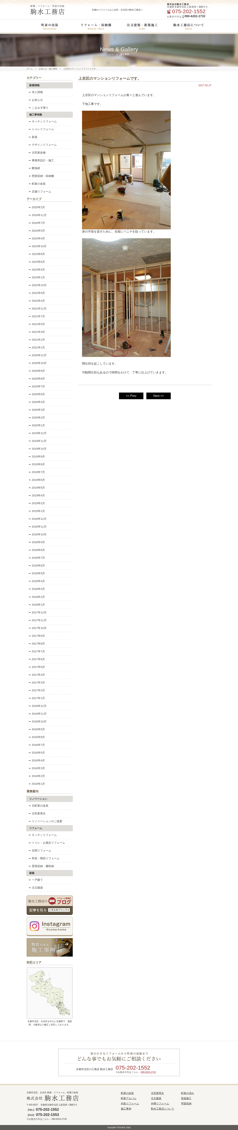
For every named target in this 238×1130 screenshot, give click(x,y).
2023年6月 (37, 261)
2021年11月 (38, 308)
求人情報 (36, 92)
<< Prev (131, 395)
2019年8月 (37, 464)
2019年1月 (37, 511)
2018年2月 (37, 596)
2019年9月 (37, 456)
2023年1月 (37, 277)
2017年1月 (37, 698)
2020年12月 (38, 355)
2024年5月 (37, 230)
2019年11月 (38, 440)
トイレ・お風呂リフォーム (47, 842)
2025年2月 (37, 207)
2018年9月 (37, 542)
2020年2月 (37, 417)
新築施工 (186, 1098)
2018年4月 (37, 581)
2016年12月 (38, 705)
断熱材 (34, 168)
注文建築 (36, 887)
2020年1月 (37, 425)
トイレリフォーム (41, 129)
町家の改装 (37, 183)
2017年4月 (37, 674)
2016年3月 (37, 768)
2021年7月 (37, 316)
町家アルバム (128, 1098)
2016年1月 (37, 783)
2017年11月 (38, 620)
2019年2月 (37, 503)
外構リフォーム (160, 1103)
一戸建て (36, 879)
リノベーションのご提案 (45, 821)
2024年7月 (37, 222)
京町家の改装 (38, 805)
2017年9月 (37, 635)
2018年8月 (37, 549)
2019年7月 (37, 472)
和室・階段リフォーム (44, 858)
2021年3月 (37, 331)
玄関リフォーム (40, 850)
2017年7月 (37, 651)
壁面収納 (186, 1103)
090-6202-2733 (148, 1072)
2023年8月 (37, 254)
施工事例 (126, 1108)
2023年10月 (38, 246)
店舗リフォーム (40, 191)
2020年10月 (38, 363)
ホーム (30, 69)
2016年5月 (37, 752)
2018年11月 (38, 526)
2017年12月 (38, 612)
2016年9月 (37, 729)
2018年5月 (37, 573)
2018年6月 (37, 565)
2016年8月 (37, 737)
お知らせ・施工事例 (48, 69)
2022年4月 (37, 300)
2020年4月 (37, 401)
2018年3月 (37, 588)
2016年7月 (37, 744)
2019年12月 (38, 433)
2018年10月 (38, 534)
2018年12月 (38, 518)
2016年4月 (37, 760)
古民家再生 (37, 813)
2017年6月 (37, 659)
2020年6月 (37, 394)
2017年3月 (37, 682)
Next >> (158, 395)
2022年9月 (37, 292)
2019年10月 (38, 448)
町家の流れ (187, 1093)
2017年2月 (37, 690)
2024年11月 (38, 215)
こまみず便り (38, 107)
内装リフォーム (130, 1103)
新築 (33, 137)
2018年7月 (37, 557)
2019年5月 (37, 487)
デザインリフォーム (43, 144)
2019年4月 (37, 495)
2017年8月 (37, 643)
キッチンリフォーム (43, 121)
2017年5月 (37, 666)
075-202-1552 (133, 1068)
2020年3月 (37, 409)
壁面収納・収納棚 (41, 175)
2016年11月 (38, 713)
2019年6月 (37, 479)
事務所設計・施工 (41, 160)
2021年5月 (37, 324)
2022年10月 (38, 285)
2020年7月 (37, 386)
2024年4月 (37, 238)
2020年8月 (37, 378)
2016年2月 (37, 776)
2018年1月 (37, 604)
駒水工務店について (162, 1108)
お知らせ (36, 99)
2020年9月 (37, 370)
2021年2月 (37, 339)
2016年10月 (38, 721)
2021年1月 (37, 347)
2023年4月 (37, 269)
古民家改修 (37, 152)
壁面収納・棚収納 (41, 866)
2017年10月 (38, 628)
